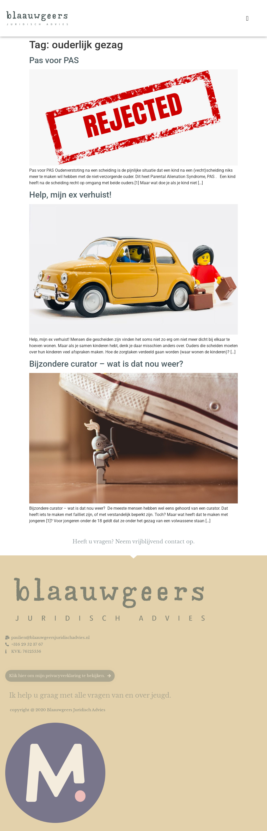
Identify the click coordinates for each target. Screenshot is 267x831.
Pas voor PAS (54, 60)
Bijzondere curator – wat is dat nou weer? (107, 364)
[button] (247, 18)
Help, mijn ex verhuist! (70, 195)
